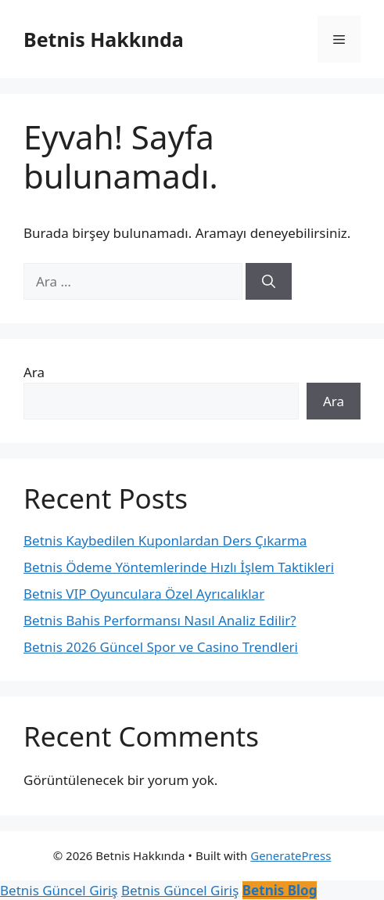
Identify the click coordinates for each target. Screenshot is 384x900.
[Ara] (269, 282)
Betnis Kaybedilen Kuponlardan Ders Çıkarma (165, 540)
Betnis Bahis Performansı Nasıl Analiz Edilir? (159, 620)
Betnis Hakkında (103, 39)
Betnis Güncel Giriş (58, 890)
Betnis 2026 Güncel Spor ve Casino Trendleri (160, 647)
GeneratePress (290, 855)
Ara (34, 372)
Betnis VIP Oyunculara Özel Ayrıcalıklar (143, 594)
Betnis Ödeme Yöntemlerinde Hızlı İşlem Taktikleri (178, 567)
